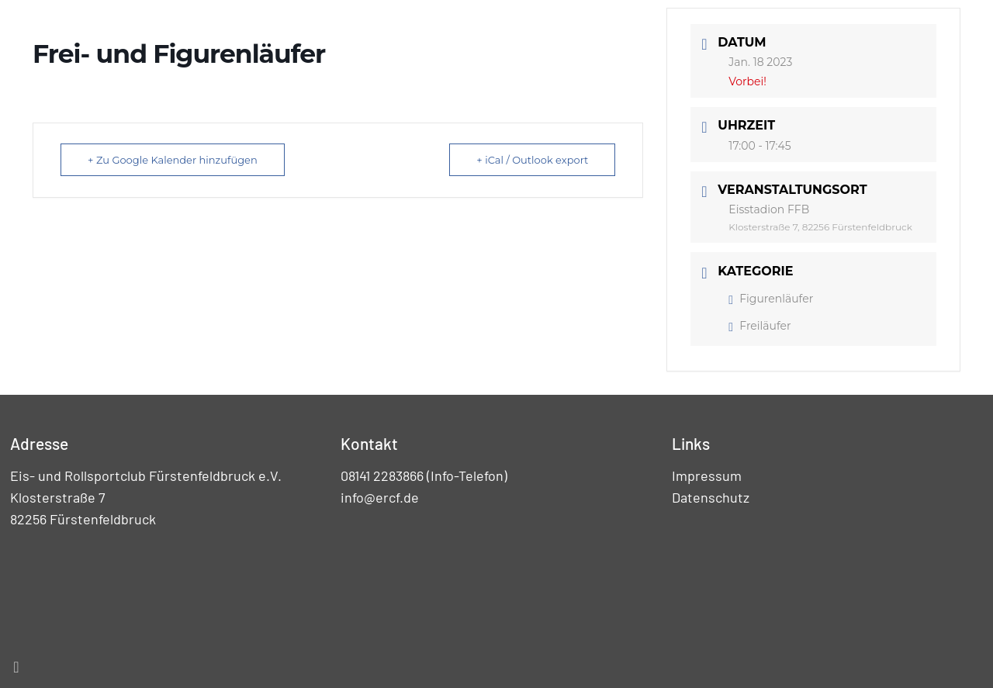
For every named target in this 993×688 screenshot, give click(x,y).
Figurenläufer (770, 299)
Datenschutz (710, 497)
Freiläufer (759, 326)
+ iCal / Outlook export (532, 160)
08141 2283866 (382, 475)
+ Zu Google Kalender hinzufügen (173, 160)
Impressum (707, 475)
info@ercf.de (380, 497)
